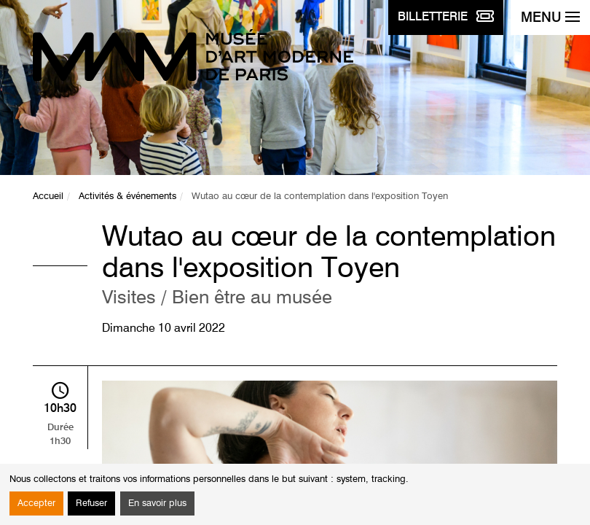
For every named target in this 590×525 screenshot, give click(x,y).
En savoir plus (157, 503)
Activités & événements (127, 196)
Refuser (91, 503)
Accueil (48, 196)
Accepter (36, 503)
